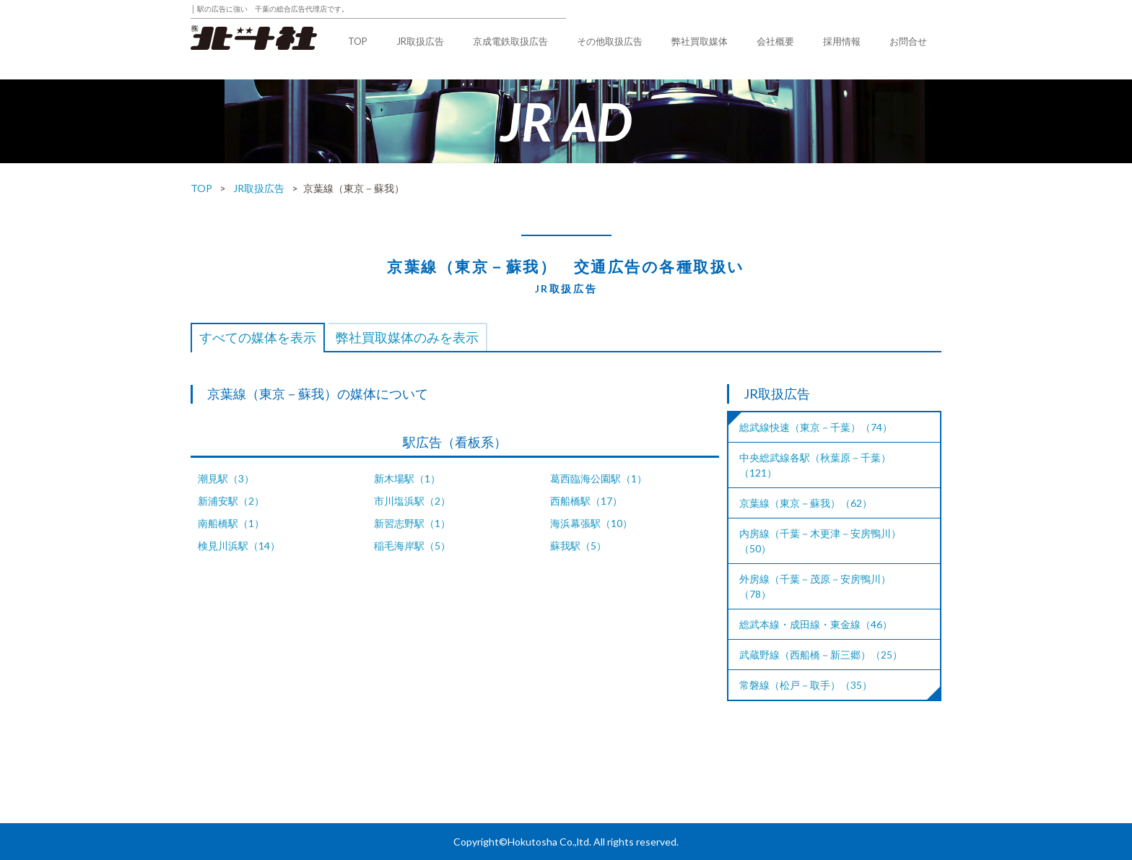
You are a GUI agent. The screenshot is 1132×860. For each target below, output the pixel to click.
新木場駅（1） (407, 478)
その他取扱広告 (610, 41)
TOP (357, 41)
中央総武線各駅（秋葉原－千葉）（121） (815, 465)
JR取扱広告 (420, 41)
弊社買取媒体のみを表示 (407, 337)
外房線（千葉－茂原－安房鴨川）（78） (815, 586)
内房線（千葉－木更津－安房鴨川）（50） (820, 541)
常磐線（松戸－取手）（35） (805, 685)
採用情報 (842, 41)
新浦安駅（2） (231, 501)
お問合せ (908, 41)
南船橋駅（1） (231, 523)
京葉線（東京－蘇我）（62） (805, 503)
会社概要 (775, 41)
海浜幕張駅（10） (591, 523)
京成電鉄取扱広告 (510, 41)
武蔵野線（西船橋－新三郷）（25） (820, 654)
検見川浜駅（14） (239, 545)
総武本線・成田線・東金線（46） (815, 624)
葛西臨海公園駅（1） (598, 478)
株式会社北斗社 (254, 38)
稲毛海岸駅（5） (412, 545)
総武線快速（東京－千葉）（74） (815, 427)
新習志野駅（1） (412, 523)
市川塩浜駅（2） (412, 501)
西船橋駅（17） (586, 501)
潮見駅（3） (226, 478)
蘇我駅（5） (578, 545)
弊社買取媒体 (699, 41)
